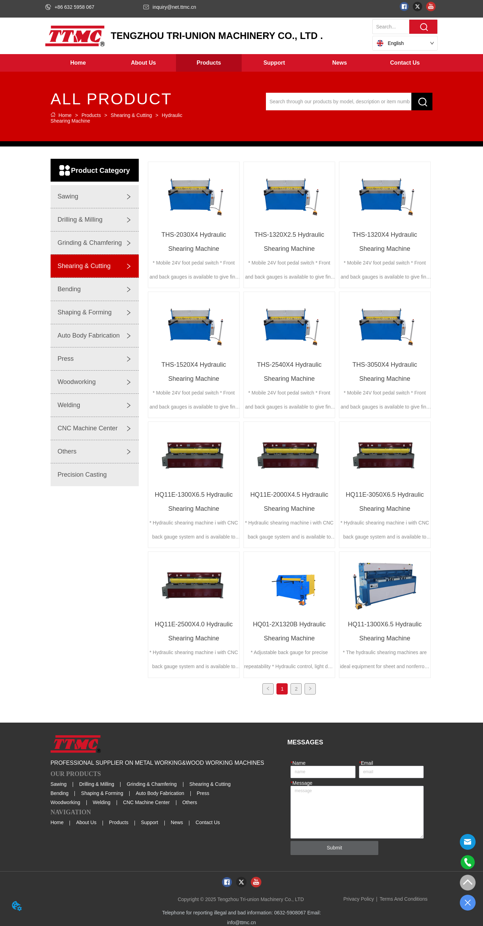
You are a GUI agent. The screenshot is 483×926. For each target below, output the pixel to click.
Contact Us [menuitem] (405, 63)
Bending (59, 792)
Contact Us (208, 821)
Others (189, 801)
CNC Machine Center (146, 801)
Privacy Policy (358, 897)
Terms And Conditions (403, 897)
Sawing (59, 782)
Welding (101, 801)
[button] (143, 62)
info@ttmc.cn (241, 921)
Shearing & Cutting (131, 115)
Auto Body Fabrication (160, 792)
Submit (334, 846)
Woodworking (65, 801)
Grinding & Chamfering (152, 782)
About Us (86, 821)
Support (149, 821)
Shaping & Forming (102, 792)
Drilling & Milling (96, 782)
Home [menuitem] (78, 63)
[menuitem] (143, 63)
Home (65, 115)
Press (203, 792)
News (177, 821)
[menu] (241, 63)
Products (91, 115)
